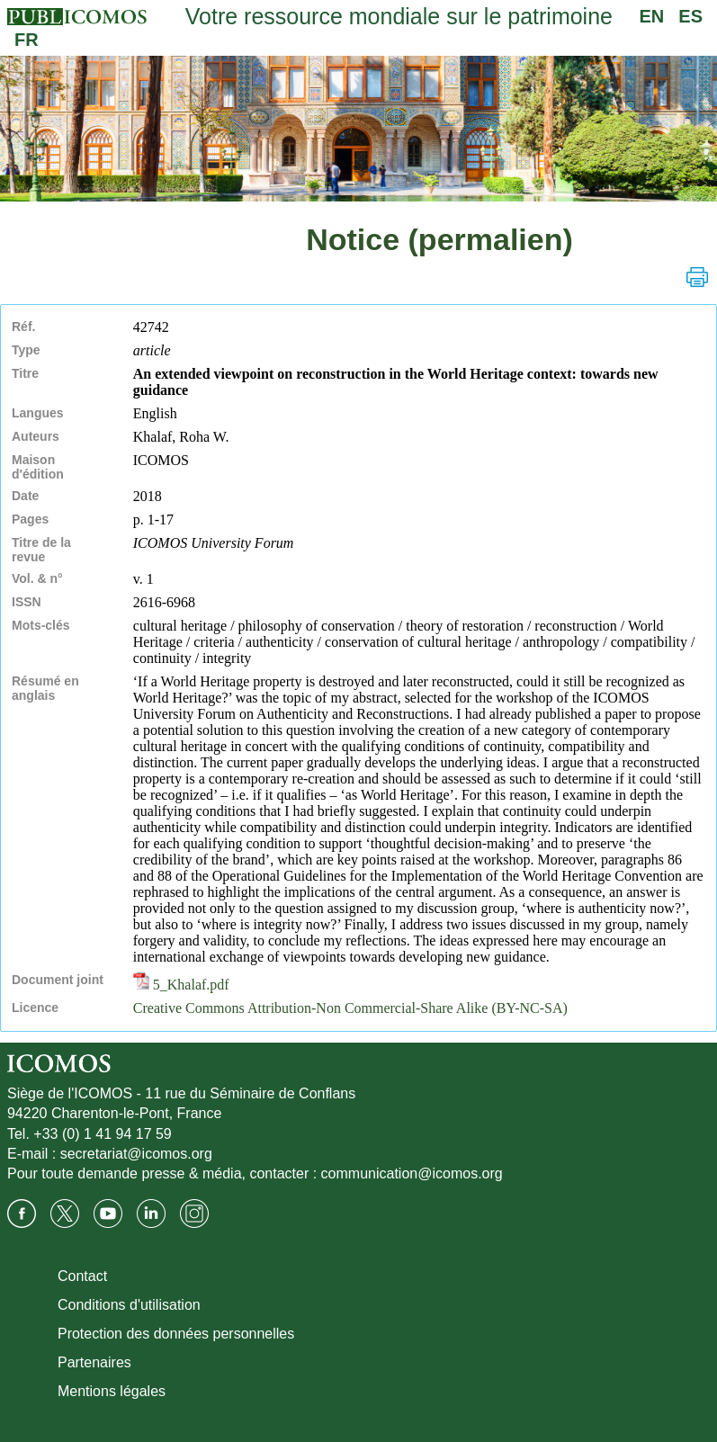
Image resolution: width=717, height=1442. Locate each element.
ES (690, 16)
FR (26, 39)
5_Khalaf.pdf (181, 984)
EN (652, 16)
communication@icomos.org (412, 1173)
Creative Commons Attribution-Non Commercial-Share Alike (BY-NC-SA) (350, 1008)
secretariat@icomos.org (136, 1153)
